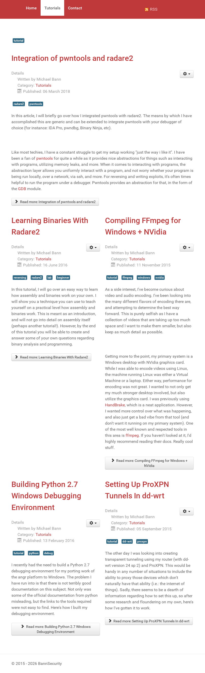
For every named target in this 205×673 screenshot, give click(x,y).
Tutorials (43, 85)
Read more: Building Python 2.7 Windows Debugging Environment (56, 629)
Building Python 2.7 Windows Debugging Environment (46, 496)
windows (144, 277)
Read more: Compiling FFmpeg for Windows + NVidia (149, 463)
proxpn (142, 541)
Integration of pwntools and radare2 (72, 58)
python (34, 553)
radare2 (19, 104)
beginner (63, 277)
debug (48, 553)
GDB (22, 188)
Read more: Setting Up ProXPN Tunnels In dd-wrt (149, 621)
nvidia (160, 277)
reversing (20, 277)
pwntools (35, 104)
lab (49, 277)
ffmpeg (127, 277)
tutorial (18, 40)
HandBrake (115, 405)
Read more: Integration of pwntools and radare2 (55, 202)
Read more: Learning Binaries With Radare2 (51, 357)
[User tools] (187, 74)
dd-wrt (127, 541)
